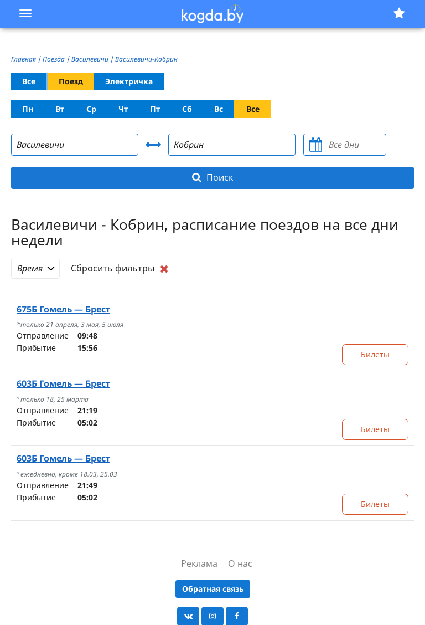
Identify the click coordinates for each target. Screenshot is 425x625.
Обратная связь (212, 588)
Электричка (129, 81)
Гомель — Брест (63, 309)
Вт (59, 109)
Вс (218, 109)
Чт (123, 109)
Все (28, 81)
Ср (91, 109)
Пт (155, 109)
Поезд (71, 81)
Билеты (375, 354)
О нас (240, 563)
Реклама (199, 563)
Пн (27, 109)
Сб (187, 109)
